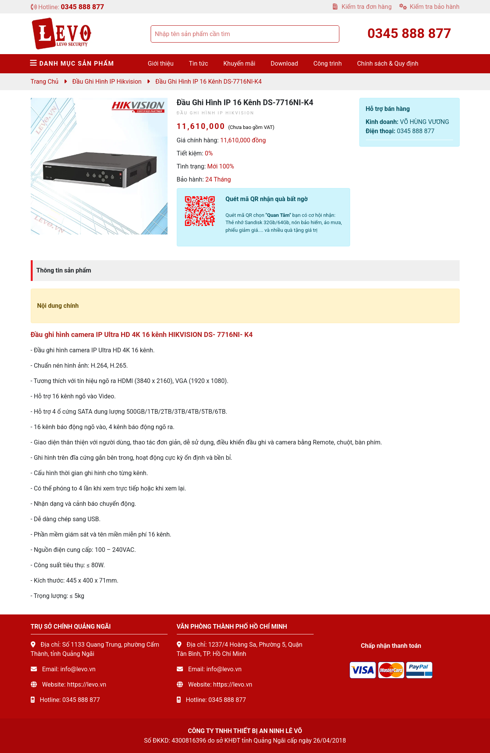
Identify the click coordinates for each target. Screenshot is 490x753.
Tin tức (198, 63)
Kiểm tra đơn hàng (362, 6)
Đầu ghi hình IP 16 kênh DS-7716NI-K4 (208, 81)
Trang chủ (45, 81)
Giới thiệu (161, 63)
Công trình (328, 63)
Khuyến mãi (239, 63)
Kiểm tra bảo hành (429, 6)
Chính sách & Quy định (387, 63)
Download (284, 63)
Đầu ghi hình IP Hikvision (106, 81)
